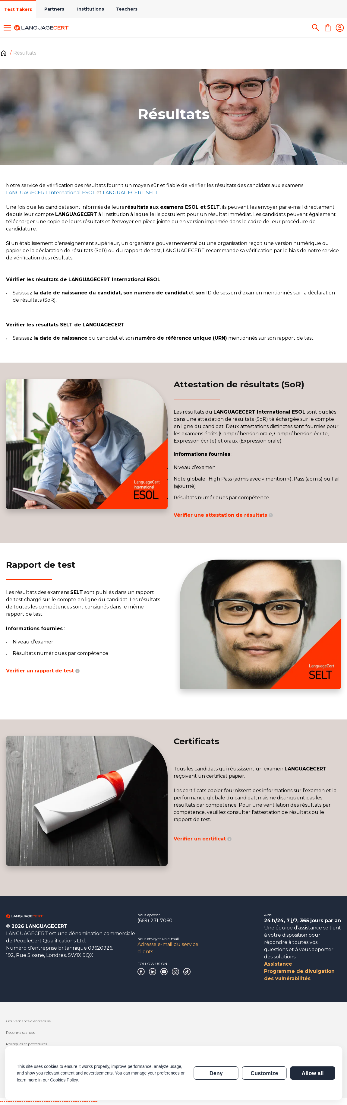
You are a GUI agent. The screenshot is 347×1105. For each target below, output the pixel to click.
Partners (54, 9)
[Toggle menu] (7, 28)
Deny (216, 1073)
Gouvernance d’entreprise (28, 1021)
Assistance (278, 964)
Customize (264, 1073)
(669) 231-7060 (154, 920)
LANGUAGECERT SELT (130, 192)
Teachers (126, 9)
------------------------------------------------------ (49, 1101)
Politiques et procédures (26, 1044)
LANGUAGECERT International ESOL (50, 192)
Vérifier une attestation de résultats (223, 515)
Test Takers (18, 9)
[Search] (315, 28)
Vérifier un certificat (203, 839)
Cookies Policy (63, 1080)
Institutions (90, 9)
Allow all (312, 1073)
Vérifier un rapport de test (43, 671)
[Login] (340, 28)
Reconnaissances (20, 1032)
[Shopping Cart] (328, 28)
